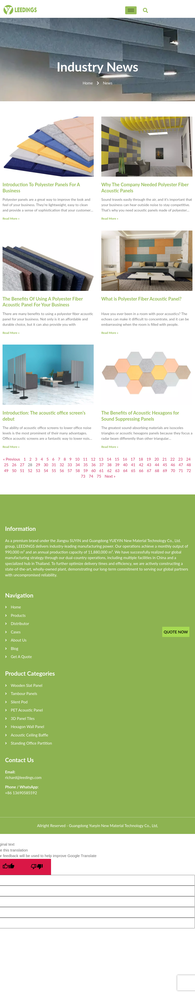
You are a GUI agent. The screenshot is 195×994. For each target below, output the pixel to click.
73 (83, 476)
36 (93, 464)
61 (101, 470)
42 (141, 464)
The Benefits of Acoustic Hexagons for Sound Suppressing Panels (140, 415)
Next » (110, 476)
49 (6, 470)
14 (109, 459)
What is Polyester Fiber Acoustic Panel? (141, 299)
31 (54, 464)
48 (189, 464)
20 (156, 459)
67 (149, 470)
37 (101, 464)
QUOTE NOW (176, 632)
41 (133, 464)
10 (77, 459)
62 (109, 470)
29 (38, 464)
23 (180, 459)
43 (149, 464)
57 (70, 470)
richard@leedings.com (23, 777)
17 (133, 459)
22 (172, 459)
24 (188, 459)
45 (165, 464)
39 (117, 464)
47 (180, 464)
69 (165, 470)
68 (157, 470)
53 (38, 470)
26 (14, 464)
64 (125, 470)
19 (149, 459)
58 (77, 470)
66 (141, 470)
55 (54, 470)
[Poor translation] (37, 867)
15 (117, 459)
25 (6, 464)
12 (93, 459)
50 (14, 470)
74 (91, 476)
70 (173, 470)
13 (101, 459)
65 (133, 470)
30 (46, 464)
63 (117, 470)
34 (77, 464)
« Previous (11, 459)
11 (85, 459)
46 (173, 464)
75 (99, 476)
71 (180, 470)
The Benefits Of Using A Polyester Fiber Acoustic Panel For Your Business (43, 301)
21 (164, 459)
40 (125, 464)
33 (70, 464)
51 (22, 470)
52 (30, 470)
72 (189, 470)
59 (85, 470)
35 (85, 464)
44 (157, 464)
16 (125, 459)
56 (62, 470)
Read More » (11, 218)
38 (109, 464)
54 (46, 470)
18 (141, 459)
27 (22, 464)
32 (62, 464)
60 (93, 470)
